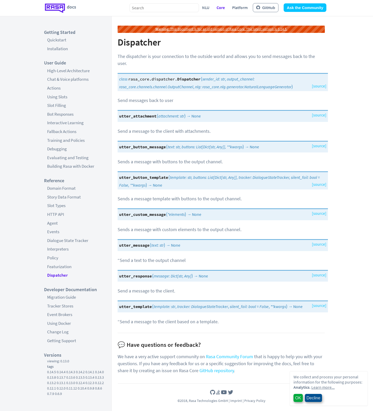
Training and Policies (66, 140)
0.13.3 (99, 377)
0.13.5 (80, 377)
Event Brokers (59, 314)
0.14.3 (70, 372)
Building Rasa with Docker (70, 166)
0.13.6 (70, 377)
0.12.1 (51, 388)
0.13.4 (89, 377)
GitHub (265, 7)
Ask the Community (305, 7)
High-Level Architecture (68, 71)
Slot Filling (56, 105)
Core (221, 7)
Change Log (58, 332)
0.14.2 (80, 372)
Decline (313, 398)
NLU (205, 7)
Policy (52, 258)
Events (53, 231)
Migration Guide (61, 297)
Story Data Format (64, 197)
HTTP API (55, 214)
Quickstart (56, 40)
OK (298, 398)
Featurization (59, 266)
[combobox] (164, 7)
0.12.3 (89, 382)
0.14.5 (51, 372)
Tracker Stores (60, 306)
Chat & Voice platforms (68, 79)
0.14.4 (61, 372)
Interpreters (58, 249)
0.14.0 (99, 372)
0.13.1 (61, 382)
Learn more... (323, 387)
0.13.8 (51, 377)
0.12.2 (99, 382)
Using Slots (57, 97)
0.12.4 (80, 382)
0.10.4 (82, 388)
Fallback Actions (61, 131)
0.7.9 (50, 393)
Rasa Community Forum (229, 356)
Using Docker (59, 323)
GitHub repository (216, 370)
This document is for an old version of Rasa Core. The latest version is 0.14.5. (221, 29)
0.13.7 (61, 377)
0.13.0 (70, 382)
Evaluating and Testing (68, 157)
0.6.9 (58, 393)
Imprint (236, 400)
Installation (57, 49)
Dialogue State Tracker (67, 240)
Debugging (57, 149)
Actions (54, 88)
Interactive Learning (65, 123)
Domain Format (61, 188)
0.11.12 (71, 388)
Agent (52, 223)
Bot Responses (60, 114)
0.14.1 (89, 372)
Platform (240, 7)
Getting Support (61, 340)
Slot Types (56, 205)
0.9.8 (90, 388)
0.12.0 (61, 388)
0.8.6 (98, 388)
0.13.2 (51, 382)
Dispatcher (57, 275)
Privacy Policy (255, 400)
